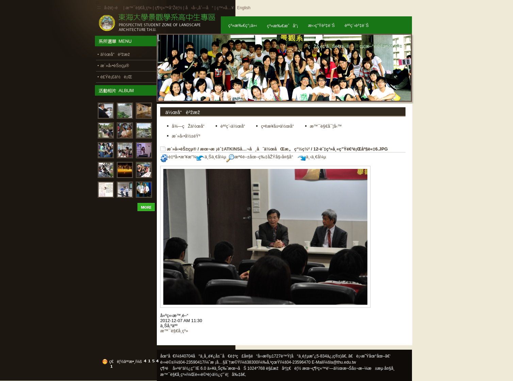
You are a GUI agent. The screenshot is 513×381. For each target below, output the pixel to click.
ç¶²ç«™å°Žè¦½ (168, 7)
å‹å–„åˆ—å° (199, 7)
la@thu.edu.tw (343, 362)
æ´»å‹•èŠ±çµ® (182, 149)
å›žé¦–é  (113, 7)
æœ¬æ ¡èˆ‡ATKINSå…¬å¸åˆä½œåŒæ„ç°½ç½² (255, 149)
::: (99, 7)
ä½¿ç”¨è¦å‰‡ (226, 374)
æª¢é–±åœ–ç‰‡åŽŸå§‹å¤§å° (261, 156)
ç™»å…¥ (225, 7)
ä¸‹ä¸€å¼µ (312, 156)
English (243, 7)
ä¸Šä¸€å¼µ (211, 156)
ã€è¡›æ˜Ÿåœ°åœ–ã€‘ (369, 356)
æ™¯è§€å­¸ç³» (139, 7)
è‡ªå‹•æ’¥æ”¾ (178, 156)
